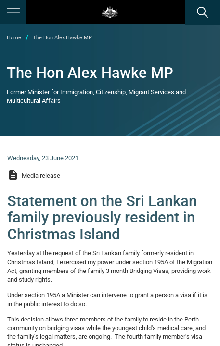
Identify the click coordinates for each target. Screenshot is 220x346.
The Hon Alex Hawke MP (62, 38)
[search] (202, 12)
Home (14, 38)
